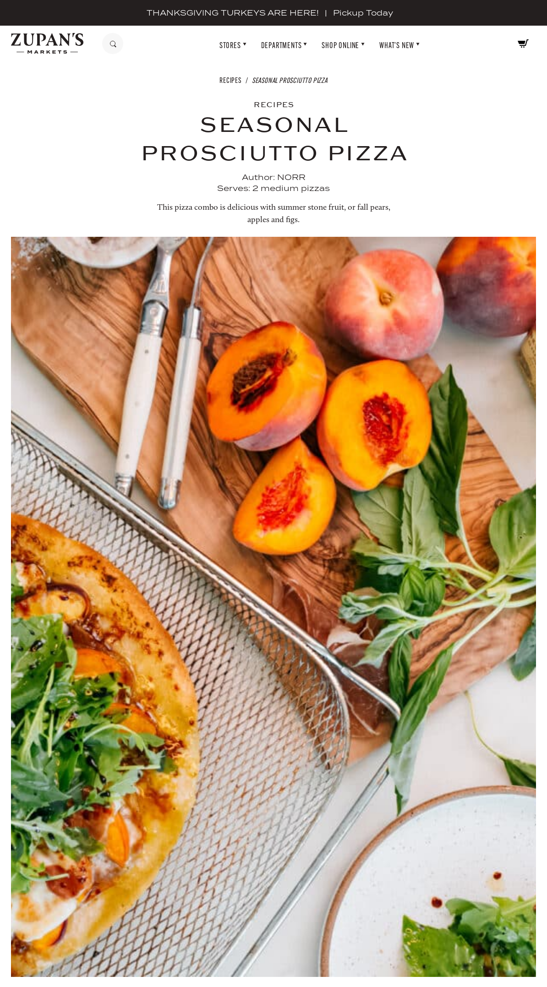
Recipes (230, 80)
